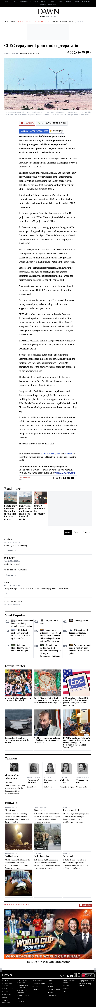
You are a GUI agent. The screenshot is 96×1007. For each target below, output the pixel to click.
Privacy (4, 998)
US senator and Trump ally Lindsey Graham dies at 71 (78, 633)
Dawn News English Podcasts (17, 904)
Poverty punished (71, 810)
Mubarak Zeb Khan (11, 53)
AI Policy (5, 992)
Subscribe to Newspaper (22, 981)
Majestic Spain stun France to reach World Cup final (18, 699)
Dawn (50, 980)
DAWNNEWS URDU (25, 1)
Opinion (63, 21)
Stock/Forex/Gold (39, 984)
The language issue (50, 781)
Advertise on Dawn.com (22, 991)
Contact (5, 980)
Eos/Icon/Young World (69, 981)
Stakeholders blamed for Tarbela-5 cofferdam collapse (20, 648)
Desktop (35, 990)
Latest (13, 21)
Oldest (68, 532)
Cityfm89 (67, 985)
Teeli (65, 992)
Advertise (68, 1)
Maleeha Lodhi (81, 787)
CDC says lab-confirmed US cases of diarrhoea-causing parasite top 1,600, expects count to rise (75, 701)
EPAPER (7, 1)
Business (72, 21)
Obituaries (52, 5)
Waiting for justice (65, 781)
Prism (50, 984)
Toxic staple (68, 856)
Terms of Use (6, 995)
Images (36, 1)
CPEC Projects (24, 477)
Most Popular (15, 615)
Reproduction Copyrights (22, 986)
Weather (35, 987)
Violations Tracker (41, 21)
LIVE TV (14, 1)
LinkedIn (46, 454)
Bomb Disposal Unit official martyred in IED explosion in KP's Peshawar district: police (47, 700)
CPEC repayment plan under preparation (42, 45)
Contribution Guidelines (7, 984)
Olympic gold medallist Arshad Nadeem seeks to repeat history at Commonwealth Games (50, 650)
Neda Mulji (48, 787)
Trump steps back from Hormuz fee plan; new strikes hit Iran (17, 740)
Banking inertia (81, 620)
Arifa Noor (8, 783)
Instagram (55, 454)
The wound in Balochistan (12, 776)
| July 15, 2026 (48, 16)
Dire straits (10, 810)
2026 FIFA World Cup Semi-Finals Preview (48, 961)
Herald (43, 1)
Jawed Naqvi (32, 787)
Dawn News (52, 996)
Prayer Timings (38, 980)
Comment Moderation (6, 1002)
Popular (86, 532)
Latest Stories (15, 666)
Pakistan (54, 21)
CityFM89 (60, 1)
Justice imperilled (41, 856)
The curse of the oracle (33, 781)
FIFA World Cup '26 (25, 21)
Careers (43, 5)
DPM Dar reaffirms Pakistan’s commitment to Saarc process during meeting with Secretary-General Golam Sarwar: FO (76, 742)
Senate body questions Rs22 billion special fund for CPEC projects (10, 512)
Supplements (86, 1)
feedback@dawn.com (65, 472)
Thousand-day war (82, 781)
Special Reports (54, 990)
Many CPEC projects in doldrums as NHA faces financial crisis (25, 512)
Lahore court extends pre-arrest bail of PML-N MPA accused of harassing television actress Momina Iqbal (50, 635)
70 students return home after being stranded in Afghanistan (22, 623)
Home (7, 21)
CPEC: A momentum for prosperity (39, 509)
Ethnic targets (40, 810)
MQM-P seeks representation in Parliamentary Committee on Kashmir (47, 740)
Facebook (68, 454)
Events (77, 1)
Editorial (11, 803)
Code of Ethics (7, 989)
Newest (77, 532)
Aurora (51, 1)
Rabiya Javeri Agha (67, 787)
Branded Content (23, 995)
